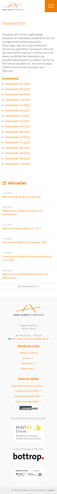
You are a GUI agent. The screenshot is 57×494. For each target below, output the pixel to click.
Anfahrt (28, 358)
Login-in (51, 490)
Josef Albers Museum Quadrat (28, 385)
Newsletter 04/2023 (17, 148)
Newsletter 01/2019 (17, 84)
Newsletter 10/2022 (17, 137)
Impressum (28, 363)
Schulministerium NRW (28, 390)
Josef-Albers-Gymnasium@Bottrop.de (30, 338)
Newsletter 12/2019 (17, 99)
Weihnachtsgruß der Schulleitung (21, 196)
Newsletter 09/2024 (17, 158)
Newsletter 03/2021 (17, 110)
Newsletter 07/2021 (17, 116)
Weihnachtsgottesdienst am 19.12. (22, 228)
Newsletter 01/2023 (17, 142)
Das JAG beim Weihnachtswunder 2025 (24, 242)
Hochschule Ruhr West (28, 401)
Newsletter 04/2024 (17, 153)
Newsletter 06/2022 (17, 132)
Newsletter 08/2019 (17, 94)
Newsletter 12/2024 (17, 164)
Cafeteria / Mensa (28, 352)
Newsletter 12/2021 (17, 121)
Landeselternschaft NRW (28, 396)
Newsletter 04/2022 (17, 126)
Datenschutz (28, 368)
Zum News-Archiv (28, 286)
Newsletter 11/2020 (17, 105)
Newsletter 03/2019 (17, 89)
